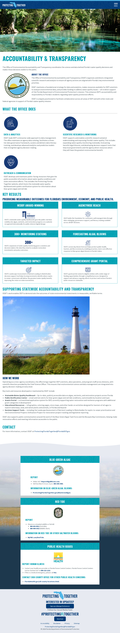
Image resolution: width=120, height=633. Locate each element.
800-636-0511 (34, 526)
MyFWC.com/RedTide (36, 537)
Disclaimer (57, 623)
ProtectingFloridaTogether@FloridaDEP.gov (60, 627)
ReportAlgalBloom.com (50, 481)
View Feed (60, 619)
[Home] (14, 5)
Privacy (67, 623)
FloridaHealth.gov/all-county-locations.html (42, 581)
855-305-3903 (58, 484)
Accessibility (45, 623)
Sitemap (77, 623)
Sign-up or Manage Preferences (60, 606)
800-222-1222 (45, 570)
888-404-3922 (34, 528)
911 (55, 573)
